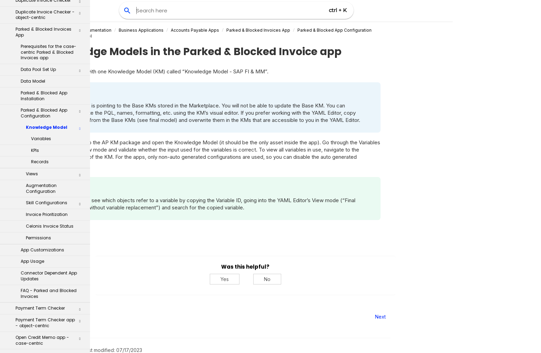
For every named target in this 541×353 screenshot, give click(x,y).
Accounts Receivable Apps (47, 316)
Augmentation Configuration (41, 67)
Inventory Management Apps (47, 327)
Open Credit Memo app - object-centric (50, 236)
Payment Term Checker (50, 188)
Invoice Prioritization (47, 93)
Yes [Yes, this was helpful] (295, 279)
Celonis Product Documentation (149, 30)
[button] (79, 8)
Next (450, 317)
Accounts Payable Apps (265, 30)
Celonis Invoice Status (49, 104)
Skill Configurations (55, 82)
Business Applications (211, 30)
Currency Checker (50, 304)
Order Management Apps (47, 339)
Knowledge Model (55, 7)
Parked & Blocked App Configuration (405, 30)
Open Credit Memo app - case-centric (50, 219)
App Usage (32, 140)
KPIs (35, 29)
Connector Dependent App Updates (49, 154)
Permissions (38, 116)
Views (55, 53)
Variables (41, 17)
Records (40, 40)
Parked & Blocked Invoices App (329, 30)
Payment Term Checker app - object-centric (50, 201)
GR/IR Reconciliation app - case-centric (50, 271)
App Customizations (42, 128)
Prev (109, 317)
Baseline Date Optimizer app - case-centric (50, 253)
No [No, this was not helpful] (337, 279)
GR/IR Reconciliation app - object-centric (50, 288)
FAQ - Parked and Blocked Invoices (49, 172)
